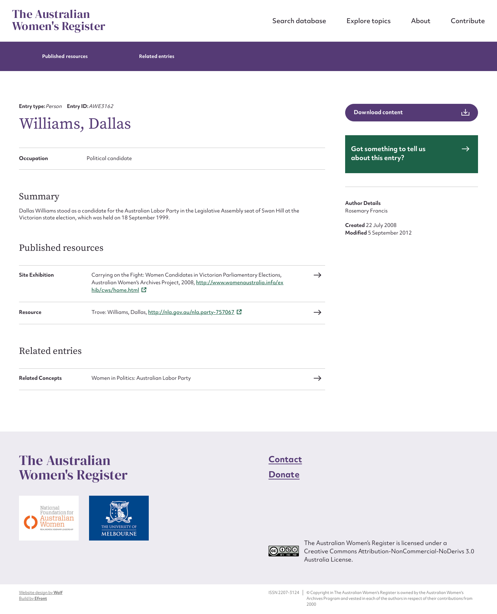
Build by (33, 598)
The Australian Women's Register (58, 20)
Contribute (468, 20)
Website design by (40, 592)
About (420, 20)
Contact (285, 459)
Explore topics (369, 20)
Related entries (157, 56)
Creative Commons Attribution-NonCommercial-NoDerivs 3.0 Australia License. (389, 555)
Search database (299, 20)
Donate (284, 474)
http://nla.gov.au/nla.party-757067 (191, 312)
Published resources (65, 56)
